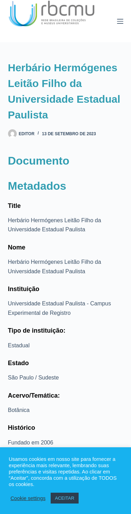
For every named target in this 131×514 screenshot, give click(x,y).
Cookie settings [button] (27, 498)
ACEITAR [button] (64, 498)
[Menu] (120, 21)
